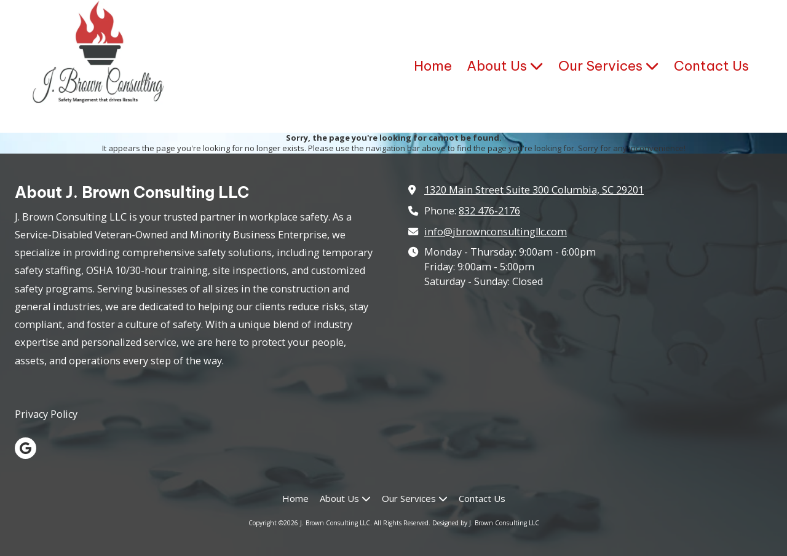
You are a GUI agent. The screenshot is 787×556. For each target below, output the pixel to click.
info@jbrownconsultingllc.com (495, 231)
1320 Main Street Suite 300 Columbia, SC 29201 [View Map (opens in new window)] (534, 190)
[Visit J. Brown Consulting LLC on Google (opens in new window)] (25, 448)
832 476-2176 (489, 210)
